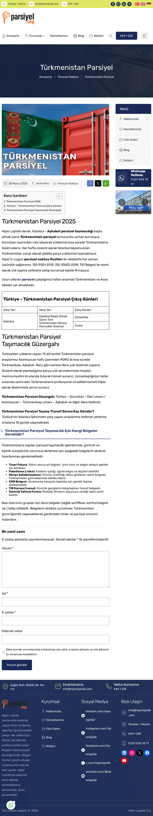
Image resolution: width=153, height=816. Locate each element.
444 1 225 (73, 3)
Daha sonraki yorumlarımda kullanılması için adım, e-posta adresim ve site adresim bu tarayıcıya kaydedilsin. (57, 652)
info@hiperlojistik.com (46, 3)
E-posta (9, 612)
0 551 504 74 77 (138, 743)
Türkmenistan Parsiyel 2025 (23, 201)
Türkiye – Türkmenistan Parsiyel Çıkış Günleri (34, 205)
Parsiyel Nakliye (68, 77)
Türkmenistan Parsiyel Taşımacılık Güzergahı (34, 210)
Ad (5, 593)
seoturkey (42, 183)
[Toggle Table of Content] (58, 196)
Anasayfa (45, 77)
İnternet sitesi (12, 631)
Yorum (7, 548)
